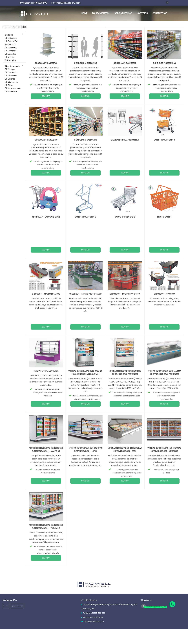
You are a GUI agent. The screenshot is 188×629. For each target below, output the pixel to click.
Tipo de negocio (12, 66)
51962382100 (97, 617)
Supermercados (13, 88)
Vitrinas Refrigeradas (10, 58)
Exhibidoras (11, 50)
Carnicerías (11, 72)
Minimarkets (11, 82)
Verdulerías (11, 91)
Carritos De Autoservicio (11, 42)
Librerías (10, 78)
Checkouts (11, 47)
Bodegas (10, 69)
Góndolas (10, 53)
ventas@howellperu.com (94, 621)
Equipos (9, 35)
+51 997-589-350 (98, 613)
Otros (9, 85)
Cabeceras (11, 38)
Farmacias (11, 75)
